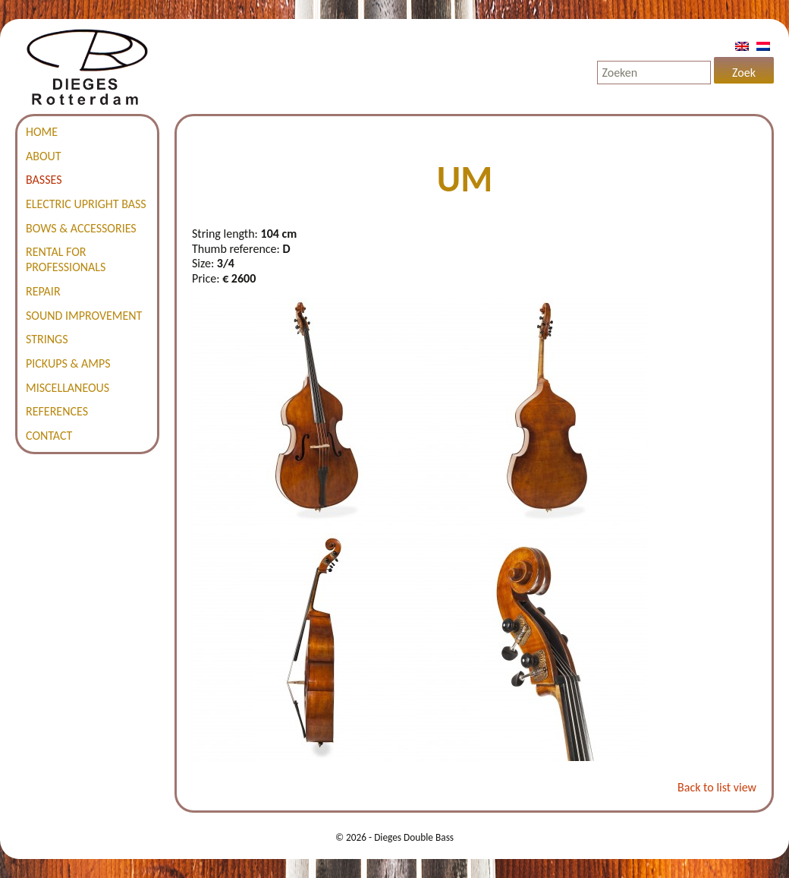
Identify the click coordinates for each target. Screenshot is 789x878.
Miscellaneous (67, 388)
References (57, 411)
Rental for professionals (65, 259)
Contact (49, 435)
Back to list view (716, 787)
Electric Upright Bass (86, 204)
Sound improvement (84, 315)
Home (42, 132)
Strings (47, 339)
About (43, 156)
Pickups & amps (68, 363)
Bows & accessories (81, 228)
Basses (44, 179)
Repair (43, 291)
